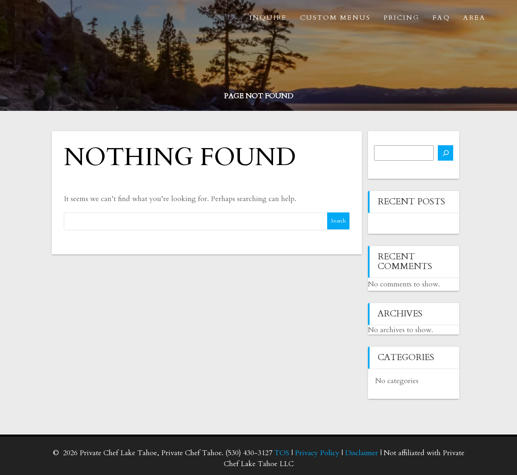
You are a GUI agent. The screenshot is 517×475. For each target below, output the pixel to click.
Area (474, 17)
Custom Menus (335, 17)
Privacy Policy (317, 453)
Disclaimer (361, 453)
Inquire (268, 17)
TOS (281, 453)
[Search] (445, 153)
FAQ (441, 17)
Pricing (402, 17)
